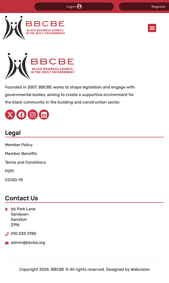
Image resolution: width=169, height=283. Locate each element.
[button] (152, 28)
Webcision (140, 269)
